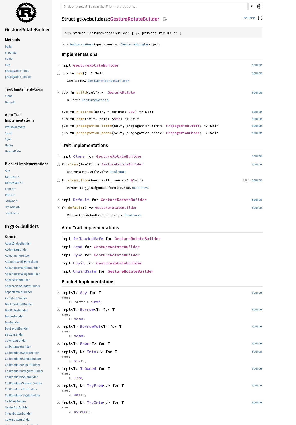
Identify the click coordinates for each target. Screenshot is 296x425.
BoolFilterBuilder (16, 310)
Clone (9, 96)
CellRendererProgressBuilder (24, 371)
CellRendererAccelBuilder (22, 353)
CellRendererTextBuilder (21, 389)
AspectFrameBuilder (18, 292)
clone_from (78, 180)
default (75, 207)
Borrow (87, 309)
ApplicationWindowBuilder (22, 286)
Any (7, 171)
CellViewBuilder (15, 401)
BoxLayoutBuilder (17, 328)
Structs (11, 236)
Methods (12, 39)
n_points (11, 52)
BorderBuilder (14, 316)
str (117, 119)
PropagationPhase (183, 133)
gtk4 (82, 19)
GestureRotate (121, 92)
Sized (96, 302)
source (249, 18)
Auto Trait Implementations (19, 117)
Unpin (9, 145)
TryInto (95, 402)
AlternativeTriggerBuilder (21, 262)
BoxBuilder (12, 322)
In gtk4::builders (22, 226)
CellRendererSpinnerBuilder (23, 383)
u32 (132, 111)
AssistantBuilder (16, 298)
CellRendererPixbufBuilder (22, 365)
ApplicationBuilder (17, 280)
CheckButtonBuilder (18, 413)
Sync (8, 139)
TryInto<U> (12, 213)
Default (10, 102)
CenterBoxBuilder (16, 407)
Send (8, 133)
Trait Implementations (24, 89)
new (7, 65)
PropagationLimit (183, 126)
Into (91, 351)
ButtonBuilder (14, 334)
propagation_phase (18, 77)
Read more (118, 171)
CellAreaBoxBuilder (18, 347)
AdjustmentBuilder (17, 256)
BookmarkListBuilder (19, 304)
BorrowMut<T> (14, 183)
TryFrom (95, 385)
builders (98, 19)
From (84, 343)
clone (73, 164)
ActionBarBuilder (16, 249)
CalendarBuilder (16, 341)
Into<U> (10, 195)
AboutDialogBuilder (18, 243)
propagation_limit (17, 71)
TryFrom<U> (12, 207)
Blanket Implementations (26, 164)
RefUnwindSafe (15, 127)
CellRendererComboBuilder (23, 359)
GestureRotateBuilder (27, 29)
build (8, 46)
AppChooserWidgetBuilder (22, 274)
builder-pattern (81, 44)
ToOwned (11, 201)
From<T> (10, 189)
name (9, 59)
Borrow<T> (12, 177)
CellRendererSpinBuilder (21, 377)
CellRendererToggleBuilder (22, 395)
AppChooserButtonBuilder (22, 268)
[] (260, 18)
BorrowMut (90, 326)
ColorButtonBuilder (18, 419)
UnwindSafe (13, 151)
